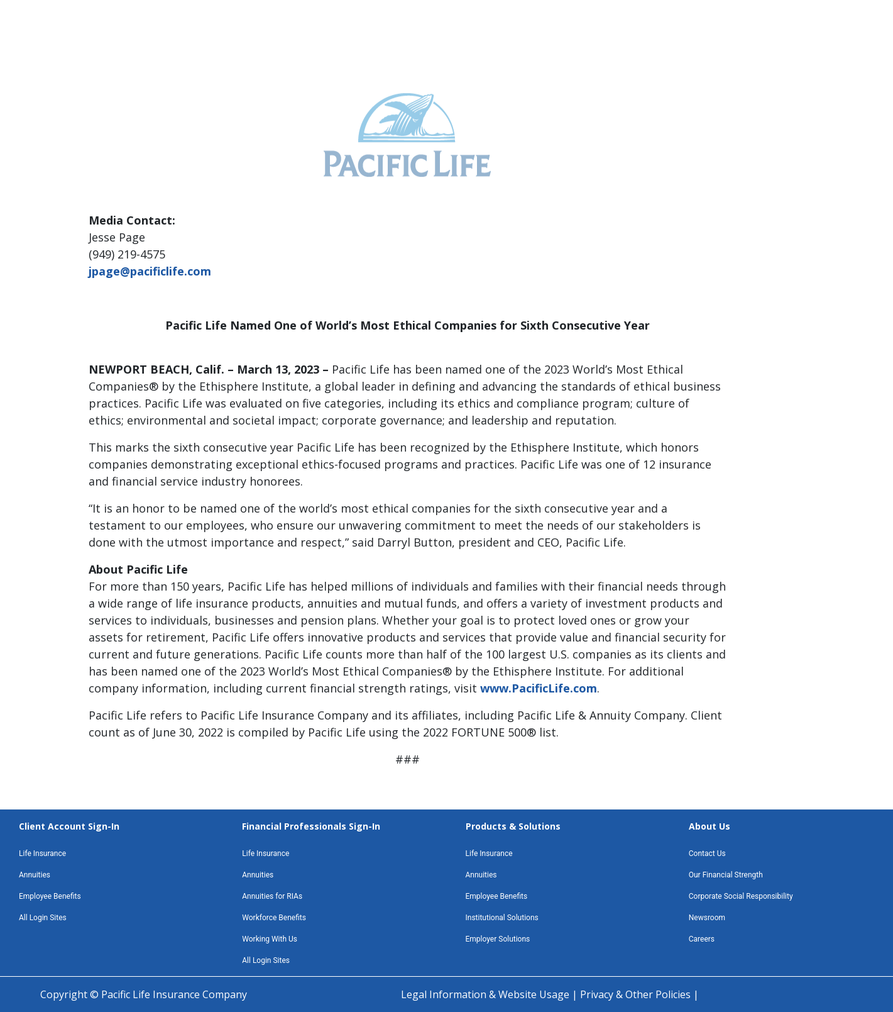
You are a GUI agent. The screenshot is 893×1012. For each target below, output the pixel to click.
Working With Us (269, 939)
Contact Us (707, 853)
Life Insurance (42, 853)
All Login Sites (43, 917)
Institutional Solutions (502, 917)
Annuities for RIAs (272, 896)
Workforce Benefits (274, 917)
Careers (702, 939)
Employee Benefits (50, 896)
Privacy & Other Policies (636, 994)
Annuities (34, 874)
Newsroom (707, 917)
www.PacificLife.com (538, 688)
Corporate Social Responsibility (741, 896)
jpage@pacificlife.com (150, 271)
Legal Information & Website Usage (486, 994)
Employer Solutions (498, 939)
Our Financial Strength (726, 874)
